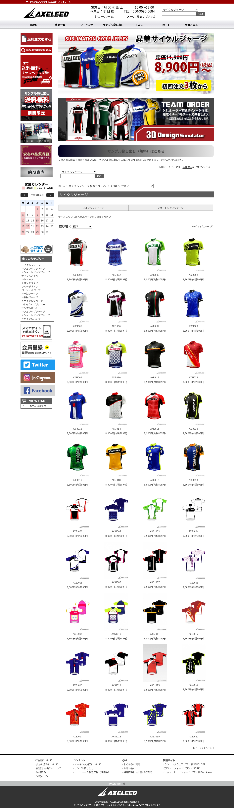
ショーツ (28, 279)
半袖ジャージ (31, 293)
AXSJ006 (116, 582)
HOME (33, 25)
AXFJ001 (77, 274)
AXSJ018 (116, 736)
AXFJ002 (116, 274)
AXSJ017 (77, 736)
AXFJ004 (193, 274)
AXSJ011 (155, 633)
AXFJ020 (193, 480)
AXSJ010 (116, 633)
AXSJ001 (77, 531)
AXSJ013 (77, 685)
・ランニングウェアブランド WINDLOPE (184, 764)
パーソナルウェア (31, 290)
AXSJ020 (193, 736)
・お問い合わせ (129, 768)
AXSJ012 (193, 633)
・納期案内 (40, 772)
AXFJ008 (193, 326)
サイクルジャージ (31, 265)
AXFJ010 (116, 377)
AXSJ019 (155, 736)
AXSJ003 (155, 531)
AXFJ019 (154, 480)
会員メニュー (192, 25)
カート (166, 25)
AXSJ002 (116, 531)
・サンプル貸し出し (83, 768)
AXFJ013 (77, 428)
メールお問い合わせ (141, 16)
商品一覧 (60, 25)
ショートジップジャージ (37, 272)
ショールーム (104, 16)
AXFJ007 (154, 326)
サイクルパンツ (30, 275)
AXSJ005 (77, 582)
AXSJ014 (116, 685)
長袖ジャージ (31, 297)
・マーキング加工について (86, 764)
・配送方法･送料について (47, 768)
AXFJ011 (154, 377)
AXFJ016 (193, 428)
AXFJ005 (77, 326)
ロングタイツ (31, 283)
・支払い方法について (46, 764)
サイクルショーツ (33, 300)
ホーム (62, 185)
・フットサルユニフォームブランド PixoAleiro (187, 772)
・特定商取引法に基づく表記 (136, 772)
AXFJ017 (77, 480)
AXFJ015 (154, 428)
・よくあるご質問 (130, 764)
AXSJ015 (155, 685)
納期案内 (36, 172)
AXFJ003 (154, 274)
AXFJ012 (193, 377)
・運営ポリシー (42, 776)
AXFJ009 (77, 377)
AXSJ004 (193, 531)
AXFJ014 (116, 428)
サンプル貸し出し (113, 25)
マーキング (86, 25)
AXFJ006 (116, 326)
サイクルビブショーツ (36, 304)
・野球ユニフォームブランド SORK (181, 768)
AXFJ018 (116, 480)
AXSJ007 (155, 582)
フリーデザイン (30, 286)
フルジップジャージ (34, 268)
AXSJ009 (77, 633)
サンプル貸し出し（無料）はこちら (135, 151)
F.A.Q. (139, 25)
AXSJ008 (193, 582)
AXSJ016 (193, 684)
